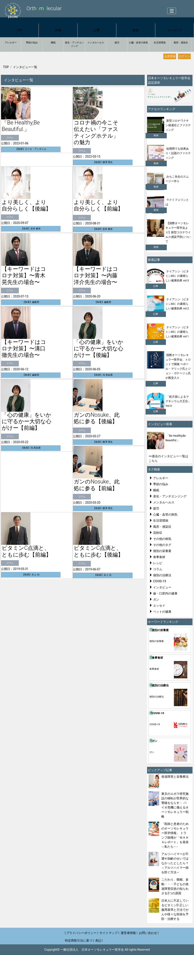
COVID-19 (159, 581)
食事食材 (159, 557)
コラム (157, 569)
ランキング (174, 30)
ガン (156, 599)
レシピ (157, 563)
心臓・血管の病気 (138, 42)
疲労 (117, 42)
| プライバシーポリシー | (81, 933)
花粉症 (157, 532)
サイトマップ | (109, 933)
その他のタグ (162, 545)
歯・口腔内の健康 (165, 593)
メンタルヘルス (95, 42)
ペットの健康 (162, 611)
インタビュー (162, 587)
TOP (19, 30)
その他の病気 (162, 538)
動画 (136, 30)
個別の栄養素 (162, 551)
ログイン (184, 56)
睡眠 (53, 42)
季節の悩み (32, 42)
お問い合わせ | (149, 933)
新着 (58, 30)
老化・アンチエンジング (74, 44)
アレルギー (11, 42)
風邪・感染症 (181, 42)
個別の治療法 (162, 575)
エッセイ (159, 605)
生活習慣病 (160, 42)
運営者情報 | (129, 933)
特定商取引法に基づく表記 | (84, 940)
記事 (97, 30)
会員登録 (169, 56)
